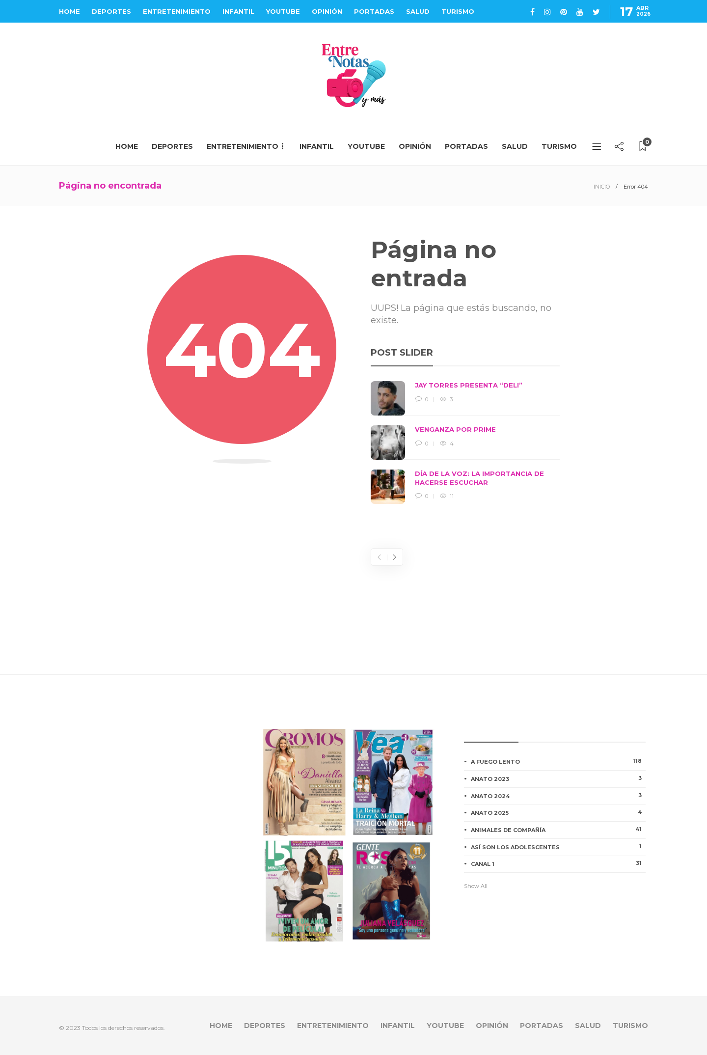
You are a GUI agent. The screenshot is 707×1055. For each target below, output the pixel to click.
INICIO (602, 186)
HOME (69, 11)
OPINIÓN (327, 11)
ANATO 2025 (558, 812)
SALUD (418, 11)
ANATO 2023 (558, 778)
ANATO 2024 (558, 796)
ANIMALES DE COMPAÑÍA (558, 829)
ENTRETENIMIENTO (177, 11)
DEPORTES (111, 11)
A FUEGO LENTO (558, 761)
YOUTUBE (283, 11)
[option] (465, 442)
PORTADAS (374, 11)
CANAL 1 (558, 863)
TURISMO (457, 11)
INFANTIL (238, 11)
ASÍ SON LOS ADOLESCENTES (558, 847)
